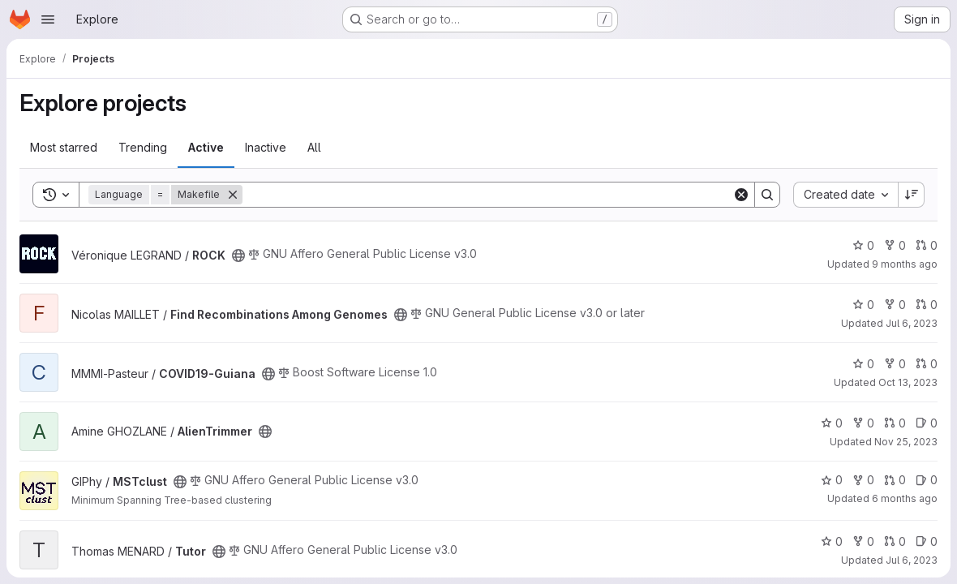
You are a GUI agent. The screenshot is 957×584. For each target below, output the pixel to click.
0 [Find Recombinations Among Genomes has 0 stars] (863, 304)
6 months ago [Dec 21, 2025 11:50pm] (905, 498)
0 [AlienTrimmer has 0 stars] (832, 423)
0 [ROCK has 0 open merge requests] (927, 245)
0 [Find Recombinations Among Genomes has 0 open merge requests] (927, 304)
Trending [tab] (142, 147)
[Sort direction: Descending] (912, 195)
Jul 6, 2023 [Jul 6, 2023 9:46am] (912, 323)
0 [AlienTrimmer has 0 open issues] (927, 423)
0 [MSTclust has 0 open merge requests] (895, 480)
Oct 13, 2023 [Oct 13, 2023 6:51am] (908, 382)
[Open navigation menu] (48, 19)
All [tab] (314, 147)
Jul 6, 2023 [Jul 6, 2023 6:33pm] (912, 560)
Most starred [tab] (63, 147)
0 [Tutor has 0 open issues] (927, 541)
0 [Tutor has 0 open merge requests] (895, 541)
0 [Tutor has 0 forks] (863, 541)
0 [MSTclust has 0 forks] (863, 480)
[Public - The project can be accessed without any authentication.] (238, 255)
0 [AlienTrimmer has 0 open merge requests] (895, 423)
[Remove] (232, 194)
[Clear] (741, 194)
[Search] (487, 194)
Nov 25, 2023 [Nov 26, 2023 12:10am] (906, 442)
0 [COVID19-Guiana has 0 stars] (863, 364)
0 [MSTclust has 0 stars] (832, 480)
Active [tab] (206, 147)
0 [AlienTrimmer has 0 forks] (863, 423)
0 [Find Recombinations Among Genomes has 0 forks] (895, 304)
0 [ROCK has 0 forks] (895, 245)
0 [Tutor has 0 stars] (832, 541)
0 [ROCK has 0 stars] (863, 245)
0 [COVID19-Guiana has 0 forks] (895, 364)
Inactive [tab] (265, 147)
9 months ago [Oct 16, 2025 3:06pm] (905, 264)
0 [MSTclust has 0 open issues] (927, 480)
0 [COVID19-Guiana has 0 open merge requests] (927, 364)
